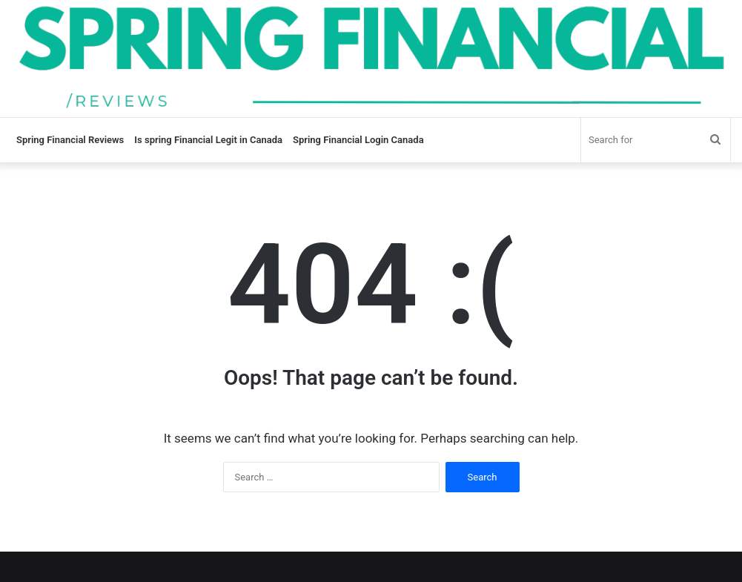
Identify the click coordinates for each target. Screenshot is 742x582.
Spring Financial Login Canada (358, 139)
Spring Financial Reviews (70, 139)
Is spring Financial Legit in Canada (208, 139)
